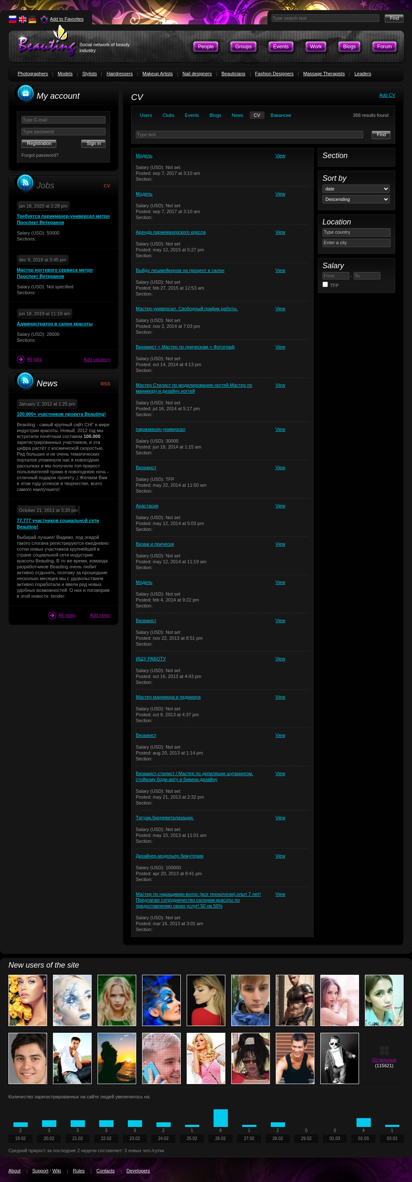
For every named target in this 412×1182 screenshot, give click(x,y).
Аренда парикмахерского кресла (171, 232)
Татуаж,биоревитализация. (165, 817)
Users (146, 115)
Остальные (384, 1059)
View (280, 155)
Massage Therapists (324, 73)
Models (65, 73)
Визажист (146, 467)
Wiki (56, 1170)
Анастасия (147, 505)
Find (381, 134)
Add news (100, 614)
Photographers (33, 73)
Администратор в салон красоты (54, 323)
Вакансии (281, 115)
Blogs (216, 115)
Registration (39, 143)
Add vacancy (97, 359)
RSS (105, 383)
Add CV (387, 95)
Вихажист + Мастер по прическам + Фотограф (185, 346)
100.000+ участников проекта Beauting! (61, 414)
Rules (79, 1170)
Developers (138, 1170)
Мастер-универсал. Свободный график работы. (187, 308)
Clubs (168, 115)
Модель (144, 155)
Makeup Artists (158, 73)
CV (107, 185)
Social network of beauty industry (104, 47)
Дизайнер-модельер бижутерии (169, 855)
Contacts (105, 1170)
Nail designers (197, 73)
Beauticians (234, 73)
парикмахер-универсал (160, 429)
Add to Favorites (67, 18)
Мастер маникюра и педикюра (168, 696)
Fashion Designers (274, 73)
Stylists (89, 73)
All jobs (29, 359)
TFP (330, 285)
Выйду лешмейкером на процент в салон (180, 270)
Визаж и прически (155, 543)
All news (62, 615)
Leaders (362, 73)
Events (192, 115)
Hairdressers (119, 73)
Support (40, 1170)
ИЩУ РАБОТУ (151, 658)
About (14, 1170)
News (237, 115)
